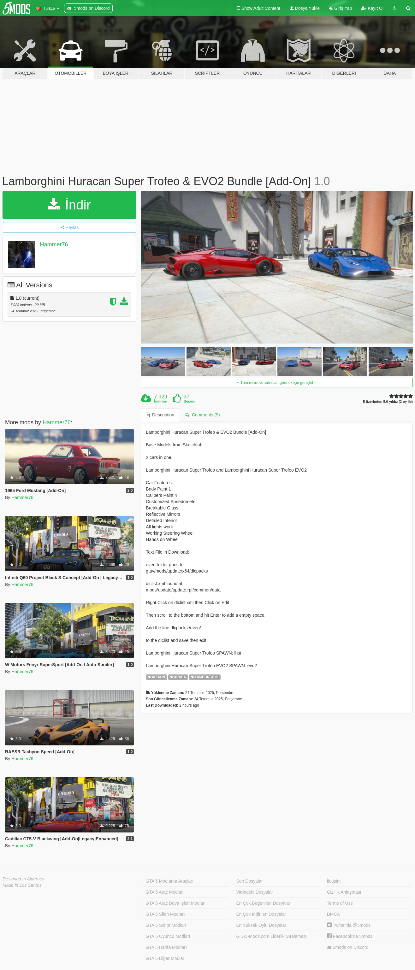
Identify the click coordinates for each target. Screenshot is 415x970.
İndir (69, 204)
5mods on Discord (348, 947)
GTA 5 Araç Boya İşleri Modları (175, 903)
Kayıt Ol (372, 8)
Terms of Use (340, 903)
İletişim (334, 881)
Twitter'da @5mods (349, 925)
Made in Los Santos (22, 885)
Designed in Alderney (23, 878)
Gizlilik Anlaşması (344, 892)
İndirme (160, 401)
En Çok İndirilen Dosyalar (261, 914)
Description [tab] (160, 414)
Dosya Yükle (305, 8)
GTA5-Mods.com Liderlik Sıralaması (271, 936)
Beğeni (189, 401)
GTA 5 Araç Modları (164, 892)
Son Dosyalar (249, 881)
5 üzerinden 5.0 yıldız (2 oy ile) (388, 401)
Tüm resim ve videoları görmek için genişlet (277, 382)
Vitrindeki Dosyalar (254, 892)
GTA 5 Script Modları (165, 925)
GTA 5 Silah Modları (165, 914)
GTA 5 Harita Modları (166, 947)
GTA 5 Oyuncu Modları (167, 936)
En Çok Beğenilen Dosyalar (263, 903)
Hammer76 (54, 244)
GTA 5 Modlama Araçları (169, 881)
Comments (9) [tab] (202, 414)
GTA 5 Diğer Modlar (164, 958)
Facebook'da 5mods (350, 936)
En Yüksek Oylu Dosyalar (261, 925)
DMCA (333, 914)
